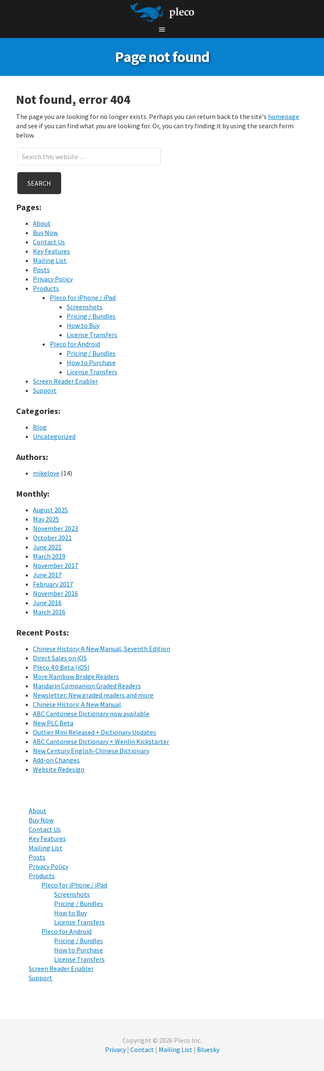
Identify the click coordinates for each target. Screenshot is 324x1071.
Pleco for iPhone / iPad (83, 297)
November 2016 (55, 593)
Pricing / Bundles (91, 316)
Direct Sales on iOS (60, 658)
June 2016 (47, 602)
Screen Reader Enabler (65, 381)
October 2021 (52, 537)
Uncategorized (54, 436)
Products (46, 288)
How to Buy (83, 325)
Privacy (115, 1049)
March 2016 (49, 612)
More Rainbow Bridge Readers (76, 676)
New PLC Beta (53, 723)
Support (45, 390)
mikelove (46, 473)
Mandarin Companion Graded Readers (87, 686)
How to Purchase (91, 362)
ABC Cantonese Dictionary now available (91, 713)
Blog (40, 427)
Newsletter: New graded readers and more (93, 695)
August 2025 (50, 510)
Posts (41, 269)
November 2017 (55, 565)
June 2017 (47, 575)
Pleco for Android (75, 344)
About (42, 223)
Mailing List (50, 260)
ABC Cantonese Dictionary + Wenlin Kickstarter (101, 741)
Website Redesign (58, 769)
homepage (283, 116)
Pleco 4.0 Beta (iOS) (61, 667)
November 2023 (55, 528)
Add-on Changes (56, 760)
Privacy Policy (53, 279)
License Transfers (92, 334)
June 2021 (47, 547)
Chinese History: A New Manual (77, 704)
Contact (142, 1049)
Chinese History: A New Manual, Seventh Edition (101, 648)
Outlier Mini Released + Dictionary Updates (94, 732)
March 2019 (49, 556)
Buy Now (45, 232)
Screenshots (85, 307)
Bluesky (208, 1049)
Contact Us (49, 242)
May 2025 (46, 519)
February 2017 (53, 584)
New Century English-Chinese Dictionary (91, 750)
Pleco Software (162, 12)
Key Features (51, 251)
